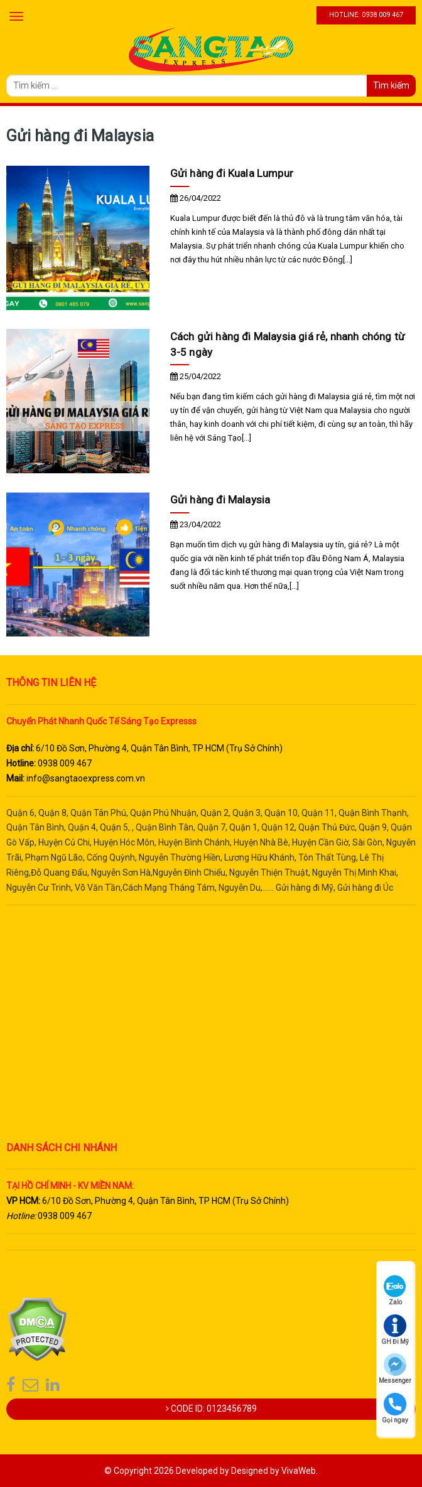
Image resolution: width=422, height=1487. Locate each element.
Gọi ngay (395, 1408)
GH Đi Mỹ (395, 1329)
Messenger (395, 1368)
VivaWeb (298, 1471)
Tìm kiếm (391, 85)
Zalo (395, 1290)
